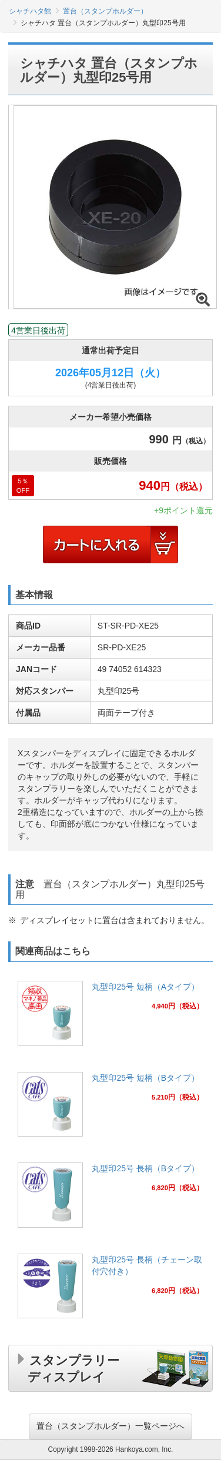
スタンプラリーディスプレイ (73, 1366)
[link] (110, 1017)
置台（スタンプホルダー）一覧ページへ (110, 1426)
